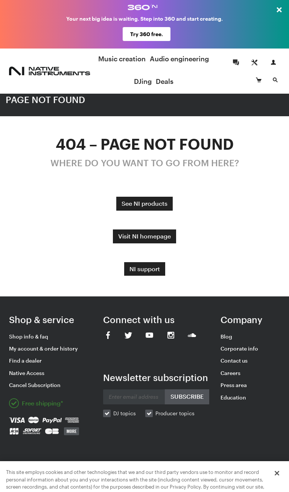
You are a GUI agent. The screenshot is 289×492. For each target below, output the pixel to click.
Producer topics (175, 413)
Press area (234, 385)
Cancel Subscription (35, 385)
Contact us (234, 360)
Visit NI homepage (144, 236)
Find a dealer (25, 360)
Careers (230, 373)
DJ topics (124, 413)
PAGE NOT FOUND (45, 99)
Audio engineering (179, 59)
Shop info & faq (28, 336)
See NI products (144, 203)
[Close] (277, 483)
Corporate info (239, 348)
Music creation (122, 59)
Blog (226, 336)
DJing (143, 81)
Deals (164, 81)
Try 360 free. (146, 34)
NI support (144, 268)
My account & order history (43, 348)
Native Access (26, 373)
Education (233, 397)
